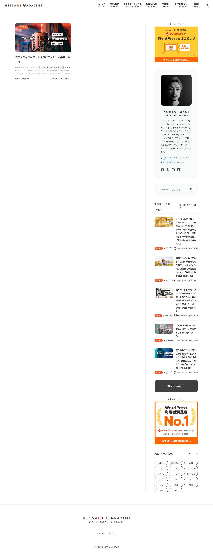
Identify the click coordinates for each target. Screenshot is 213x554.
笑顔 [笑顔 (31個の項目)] (191, 485)
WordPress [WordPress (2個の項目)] (176, 463)
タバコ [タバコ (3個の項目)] (176, 468)
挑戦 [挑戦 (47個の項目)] (161, 485)
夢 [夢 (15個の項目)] (176, 479)
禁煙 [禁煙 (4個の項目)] (176, 485)
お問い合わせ (176, 386)
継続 (23, 78)
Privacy (112, 533)
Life (195, 5)
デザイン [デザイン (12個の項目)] (161, 474)
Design (151, 5)
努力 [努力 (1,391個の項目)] (161, 479)
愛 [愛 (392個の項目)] (191, 479)
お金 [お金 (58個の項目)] (161, 468)
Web (166, 5)
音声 (27, 78)
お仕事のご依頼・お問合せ (172, 162)
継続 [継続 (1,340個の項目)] (161, 490)
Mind (102, 5)
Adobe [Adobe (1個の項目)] (161, 463)
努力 (18, 78)
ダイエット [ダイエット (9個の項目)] (191, 468)
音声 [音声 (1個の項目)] (176, 490)
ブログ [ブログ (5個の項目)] (176, 474)
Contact (101, 533)
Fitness (180, 5)
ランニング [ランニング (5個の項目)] (191, 474)
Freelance (132, 5)
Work (114, 5)
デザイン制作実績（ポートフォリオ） (175, 158)
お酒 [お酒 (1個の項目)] (191, 463)
